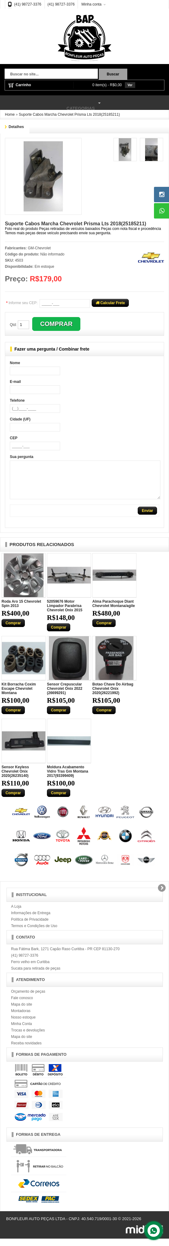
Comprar (13, 630)
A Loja (16, 914)
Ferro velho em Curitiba (30, 969)
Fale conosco (22, 1005)
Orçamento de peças (28, 999)
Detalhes (16, 127)
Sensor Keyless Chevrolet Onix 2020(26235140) (15, 778)
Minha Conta (21, 1031)
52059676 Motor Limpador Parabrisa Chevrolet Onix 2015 (64, 613)
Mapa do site (21, 1012)
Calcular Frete (110, 303)
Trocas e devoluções (28, 1037)
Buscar (113, 74)
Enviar (147, 518)
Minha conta (91, 4)
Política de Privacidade (29, 927)
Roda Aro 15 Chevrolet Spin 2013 (21, 611)
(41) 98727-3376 (27, 4)
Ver (130, 85)
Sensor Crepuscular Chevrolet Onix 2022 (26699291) (64, 695)
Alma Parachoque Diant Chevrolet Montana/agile (113, 611)
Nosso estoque (23, 1025)
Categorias (51, 103)
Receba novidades (26, 1050)
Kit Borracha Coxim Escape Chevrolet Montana (19, 695)
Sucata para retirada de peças (35, 976)
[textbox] (51, 74)
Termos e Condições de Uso (34, 933)
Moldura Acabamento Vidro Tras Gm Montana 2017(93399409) (67, 778)
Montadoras (20, 1018)
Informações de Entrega (30, 920)
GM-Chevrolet (39, 248)
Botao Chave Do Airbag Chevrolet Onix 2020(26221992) (112, 695)
